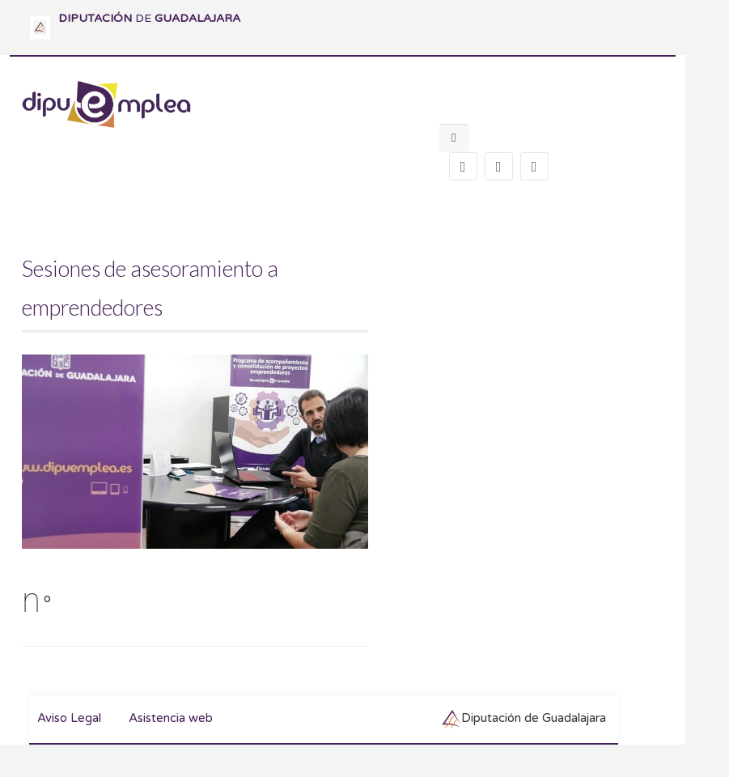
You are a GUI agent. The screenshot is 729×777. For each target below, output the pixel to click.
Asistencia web (171, 718)
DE (149, 18)
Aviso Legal (69, 718)
